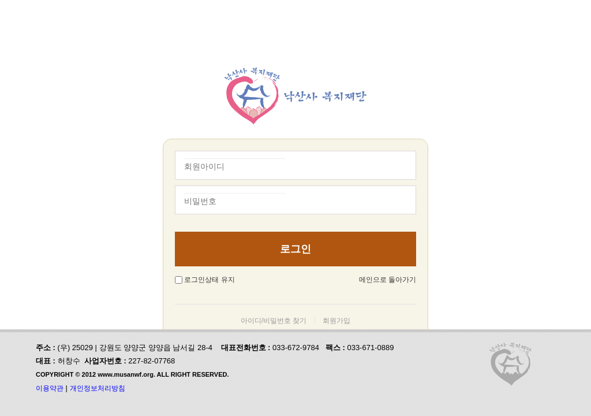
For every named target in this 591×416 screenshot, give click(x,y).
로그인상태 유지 (209, 280)
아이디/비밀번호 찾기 (274, 321)
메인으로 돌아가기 (387, 280)
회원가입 (336, 321)
